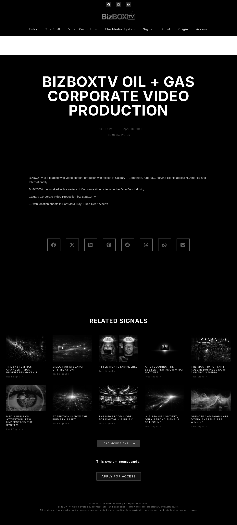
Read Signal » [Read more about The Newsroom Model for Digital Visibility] (107, 423)
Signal (148, 29)
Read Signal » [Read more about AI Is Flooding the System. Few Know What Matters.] (153, 376)
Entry (33, 29)
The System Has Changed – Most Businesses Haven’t (22, 369)
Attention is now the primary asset (70, 418)
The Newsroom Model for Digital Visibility (116, 418)
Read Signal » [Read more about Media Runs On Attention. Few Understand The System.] (14, 429)
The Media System (120, 29)
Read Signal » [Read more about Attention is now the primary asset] (61, 423)
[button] (53, 245)
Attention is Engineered (118, 366)
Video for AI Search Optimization (69, 368)
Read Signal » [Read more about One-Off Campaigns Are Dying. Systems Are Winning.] (199, 426)
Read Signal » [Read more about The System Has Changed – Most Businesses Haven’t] (14, 376)
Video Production (82, 29)
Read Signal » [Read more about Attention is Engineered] (107, 371)
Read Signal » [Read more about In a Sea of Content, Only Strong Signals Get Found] (153, 426)
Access (202, 29)
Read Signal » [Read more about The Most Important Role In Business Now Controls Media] (199, 376)
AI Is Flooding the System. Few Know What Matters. (164, 369)
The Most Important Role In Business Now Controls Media (208, 369)
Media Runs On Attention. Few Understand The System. (19, 420)
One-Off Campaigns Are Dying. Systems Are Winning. (210, 419)
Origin (183, 29)
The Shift (53, 29)
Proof (165, 29)
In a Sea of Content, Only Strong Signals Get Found (162, 419)
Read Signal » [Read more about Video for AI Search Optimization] (61, 374)
